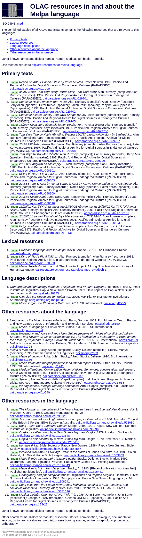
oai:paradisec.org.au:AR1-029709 (82, 160)
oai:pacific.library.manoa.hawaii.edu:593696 (69, 429)
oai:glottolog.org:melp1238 (46, 300)
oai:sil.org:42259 (115, 303)
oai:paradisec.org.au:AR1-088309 (32, 193)
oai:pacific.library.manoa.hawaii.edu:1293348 (40, 435)
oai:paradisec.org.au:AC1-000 (30, 88)
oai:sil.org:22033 (87, 353)
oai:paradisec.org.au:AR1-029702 (53, 111)
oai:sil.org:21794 (21, 346)
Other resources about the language (34, 49)
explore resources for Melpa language (57, 65)
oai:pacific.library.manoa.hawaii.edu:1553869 (94, 455)
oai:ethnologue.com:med (26, 330)
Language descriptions (25, 45)
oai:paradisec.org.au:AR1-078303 (32, 180)
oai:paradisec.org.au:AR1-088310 (32, 203)
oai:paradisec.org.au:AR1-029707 (97, 141)
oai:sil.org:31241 (53, 366)
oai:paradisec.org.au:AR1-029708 (53, 151)
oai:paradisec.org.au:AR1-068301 (32, 170)
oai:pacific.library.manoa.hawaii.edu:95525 (38, 416)
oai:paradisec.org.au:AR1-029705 (53, 121)
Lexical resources (21, 42)
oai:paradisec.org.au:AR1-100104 (97, 223)
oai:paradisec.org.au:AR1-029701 (65, 98)
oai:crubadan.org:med (24, 253)
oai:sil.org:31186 (21, 359)
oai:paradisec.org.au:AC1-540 (30, 392)
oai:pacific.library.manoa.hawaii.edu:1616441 (73, 471)
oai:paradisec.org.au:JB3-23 (28, 504)
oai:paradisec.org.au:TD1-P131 (52, 232)
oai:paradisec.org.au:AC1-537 (63, 376)
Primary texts (18, 39)
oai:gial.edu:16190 (107, 323)
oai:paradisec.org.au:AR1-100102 (106, 213)
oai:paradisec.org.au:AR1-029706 (85, 131)
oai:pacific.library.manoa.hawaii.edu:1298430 (49, 442)
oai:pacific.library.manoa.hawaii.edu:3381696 (40, 491)
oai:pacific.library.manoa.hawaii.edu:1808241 (40, 481)
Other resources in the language (31, 52)
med (20, 23)
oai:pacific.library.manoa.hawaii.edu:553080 (105, 422)
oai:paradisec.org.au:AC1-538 (104, 382)
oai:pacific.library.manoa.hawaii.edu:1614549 (40, 465)
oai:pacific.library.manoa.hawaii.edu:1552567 (51, 448)
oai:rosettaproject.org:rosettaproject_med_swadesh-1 (71, 269)
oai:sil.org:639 (128, 340)
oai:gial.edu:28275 (46, 293)
